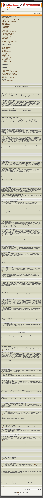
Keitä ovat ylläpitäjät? (5, 53)
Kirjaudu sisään (11, 9)
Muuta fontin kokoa (1, 0)
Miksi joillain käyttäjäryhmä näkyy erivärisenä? (8, 57)
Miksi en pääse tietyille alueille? (6, 37)
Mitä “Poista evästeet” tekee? (6, 24)
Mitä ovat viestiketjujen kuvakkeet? (7, 51)
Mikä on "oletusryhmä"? (5, 58)
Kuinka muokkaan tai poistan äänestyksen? (8, 36)
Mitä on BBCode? (4, 45)
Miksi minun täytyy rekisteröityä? (6, 18)
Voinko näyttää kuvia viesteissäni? (7, 47)
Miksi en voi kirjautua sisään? (6, 17)
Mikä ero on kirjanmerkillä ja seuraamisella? (8, 73)
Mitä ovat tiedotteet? (5, 49)
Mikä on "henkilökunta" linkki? (6, 59)
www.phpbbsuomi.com (24, 494)
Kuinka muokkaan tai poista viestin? (7, 34)
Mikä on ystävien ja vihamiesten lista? (7, 65)
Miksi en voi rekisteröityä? (5, 23)
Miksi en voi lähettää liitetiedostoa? (7, 39)
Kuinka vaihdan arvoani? (5, 30)
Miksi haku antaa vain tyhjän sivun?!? (7, 69)
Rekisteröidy (6, 9)
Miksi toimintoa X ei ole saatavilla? (7, 81)
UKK (2, 9)
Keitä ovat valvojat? (4, 54)
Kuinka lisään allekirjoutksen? (6, 35)
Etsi (14, 9)
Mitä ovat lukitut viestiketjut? (6, 50)
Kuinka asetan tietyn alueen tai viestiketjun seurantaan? (10, 74)
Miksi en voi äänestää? (5, 38)
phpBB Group (35, 464)
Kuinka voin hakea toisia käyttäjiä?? (7, 70)
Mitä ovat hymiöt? (4, 46)
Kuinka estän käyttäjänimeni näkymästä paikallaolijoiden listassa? (11, 19)
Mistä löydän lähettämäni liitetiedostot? (7, 78)
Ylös (2, 98)
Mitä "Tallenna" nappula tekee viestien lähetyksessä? (9, 41)
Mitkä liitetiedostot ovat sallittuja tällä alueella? (8, 77)
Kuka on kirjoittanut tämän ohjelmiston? (7, 80)
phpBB (18, 492)
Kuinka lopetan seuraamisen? (6, 75)
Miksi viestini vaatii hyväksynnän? (7, 42)
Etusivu (3, 11)
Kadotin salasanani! (4, 20)
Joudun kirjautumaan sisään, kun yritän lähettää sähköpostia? (11, 31)
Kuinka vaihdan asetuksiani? (6, 26)
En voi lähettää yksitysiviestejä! (6, 61)
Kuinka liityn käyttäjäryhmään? (6, 56)
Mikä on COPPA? (4, 22)
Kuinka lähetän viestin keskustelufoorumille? (8, 33)
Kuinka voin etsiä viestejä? (5, 68)
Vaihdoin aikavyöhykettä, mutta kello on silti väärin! (9, 28)
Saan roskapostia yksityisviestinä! (7, 62)
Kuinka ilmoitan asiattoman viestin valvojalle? (8, 40)
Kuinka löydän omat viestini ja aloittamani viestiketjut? (9, 71)
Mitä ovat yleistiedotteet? (5, 48)
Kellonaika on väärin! (5, 27)
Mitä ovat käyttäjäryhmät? (5, 55)
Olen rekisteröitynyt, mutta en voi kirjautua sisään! (9, 21)
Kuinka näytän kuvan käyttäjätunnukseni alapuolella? (9, 29)
